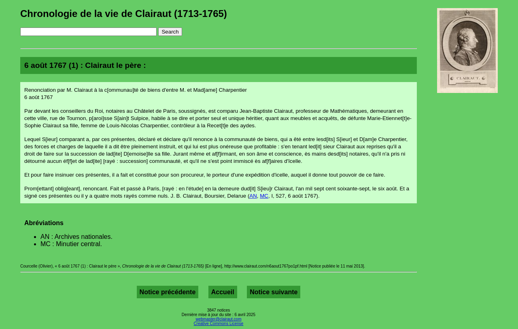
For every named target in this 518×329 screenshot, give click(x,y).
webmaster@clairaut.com (219, 319)
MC (264, 196)
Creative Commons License (219, 323)
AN (253, 196)
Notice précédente (168, 292)
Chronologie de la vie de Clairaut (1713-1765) (123, 13)
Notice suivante (273, 292)
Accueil (222, 292)
